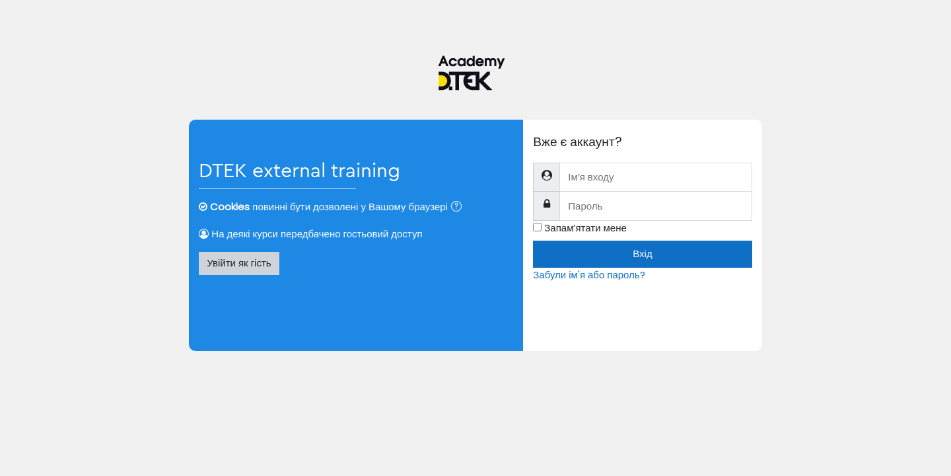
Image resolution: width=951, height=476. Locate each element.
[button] (459, 208)
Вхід (642, 253)
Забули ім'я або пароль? (589, 275)
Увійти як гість (239, 263)
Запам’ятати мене (585, 228)
